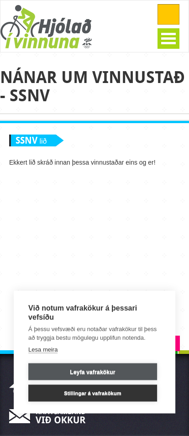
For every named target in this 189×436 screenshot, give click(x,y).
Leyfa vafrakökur (92, 372)
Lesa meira (43, 349)
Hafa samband (50, 416)
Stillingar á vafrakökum (92, 392)
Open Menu (168, 38)
